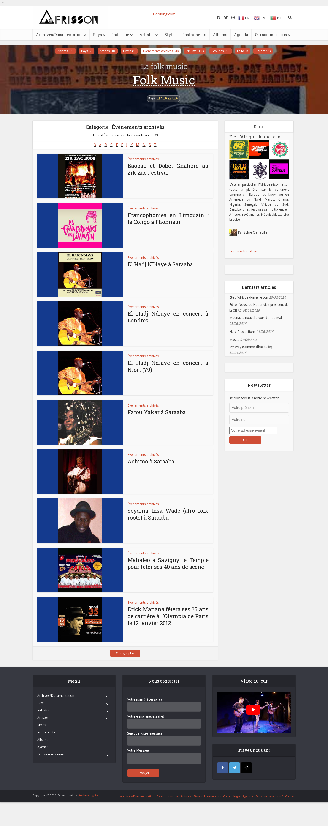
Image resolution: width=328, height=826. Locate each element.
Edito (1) (242, 51)
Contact (290, 796)
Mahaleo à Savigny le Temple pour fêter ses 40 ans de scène (168, 563)
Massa (234, 339)
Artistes (146, 34)
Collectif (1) (263, 51)
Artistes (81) (65, 51)
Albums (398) (195, 51)
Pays (97, 34)
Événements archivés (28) (161, 51)
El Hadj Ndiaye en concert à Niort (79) (168, 366)
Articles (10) (107, 51)
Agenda (241, 34)
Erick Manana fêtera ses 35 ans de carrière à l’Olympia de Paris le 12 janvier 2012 (168, 616)
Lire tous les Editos (243, 251)
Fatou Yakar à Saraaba (156, 412)
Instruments (194, 34)
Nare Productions (242, 331)
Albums (220, 34)
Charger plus (125, 653)
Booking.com (164, 14)
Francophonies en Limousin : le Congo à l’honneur (168, 218)
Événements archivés (143, 159)
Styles (170, 34)
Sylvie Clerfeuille (255, 232)
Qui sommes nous (271, 34)
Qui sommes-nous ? (269, 796)
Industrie (120, 34)
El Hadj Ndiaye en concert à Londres (168, 317)
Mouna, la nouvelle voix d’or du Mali (255, 317)
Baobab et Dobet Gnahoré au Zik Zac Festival (168, 169)
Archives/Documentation (59, 34)
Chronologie (231, 796)
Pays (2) (86, 51)
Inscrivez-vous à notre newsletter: (254, 398)
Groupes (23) (220, 51)
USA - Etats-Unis (168, 98)
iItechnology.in (88, 795)
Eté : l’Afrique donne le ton (258, 136)
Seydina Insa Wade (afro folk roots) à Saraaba (168, 514)
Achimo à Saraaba (150, 461)
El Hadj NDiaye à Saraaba (160, 264)
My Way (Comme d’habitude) (250, 346)
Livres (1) (129, 51)
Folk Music (164, 80)
